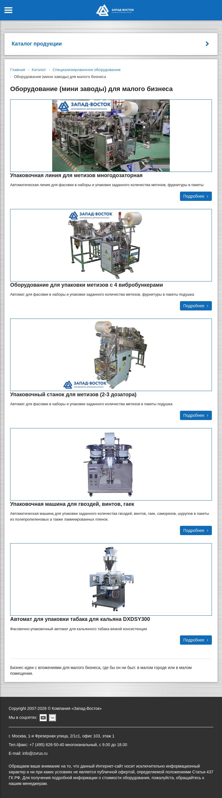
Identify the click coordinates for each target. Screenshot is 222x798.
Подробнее (196, 196)
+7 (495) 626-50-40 (46, 744)
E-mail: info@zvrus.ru (28, 753)
